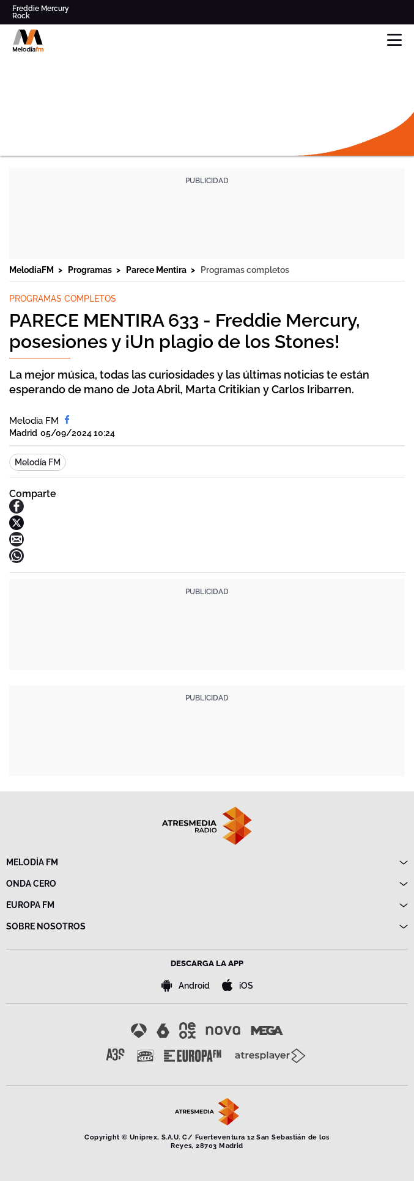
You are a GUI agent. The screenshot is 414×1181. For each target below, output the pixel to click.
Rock (21, 16)
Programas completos (245, 270)
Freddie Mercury (40, 8)
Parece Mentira (157, 270)
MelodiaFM (32, 270)
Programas (91, 270)
